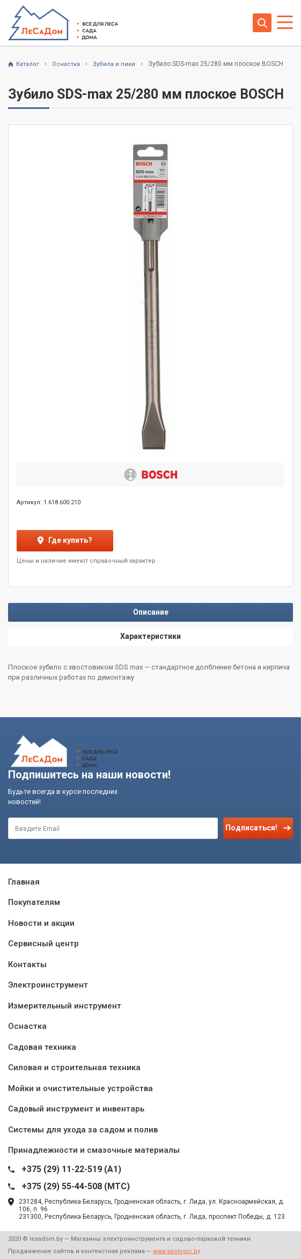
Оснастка (27, 1026)
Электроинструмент (48, 985)
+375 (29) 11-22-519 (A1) (71, 1169)
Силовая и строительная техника (74, 1067)
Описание (150, 612)
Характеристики (150, 636)
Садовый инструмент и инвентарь (76, 1109)
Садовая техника (42, 1047)
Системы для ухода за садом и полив (83, 1130)
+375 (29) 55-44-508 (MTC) (75, 1186)
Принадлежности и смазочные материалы (94, 1150)
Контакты (27, 964)
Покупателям (34, 902)
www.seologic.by (176, 1251)
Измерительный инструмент (64, 1006)
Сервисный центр (43, 943)
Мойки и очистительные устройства (80, 1088)
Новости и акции (41, 923)
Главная (24, 882)
